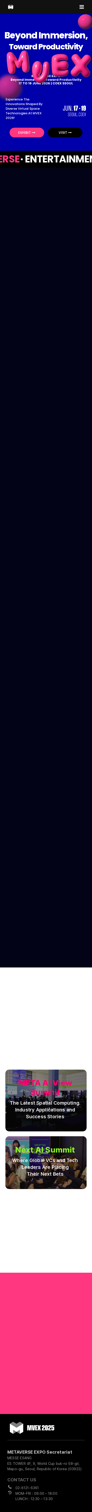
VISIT (65, 132)
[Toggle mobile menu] (82, 6)
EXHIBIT (26, 132)
